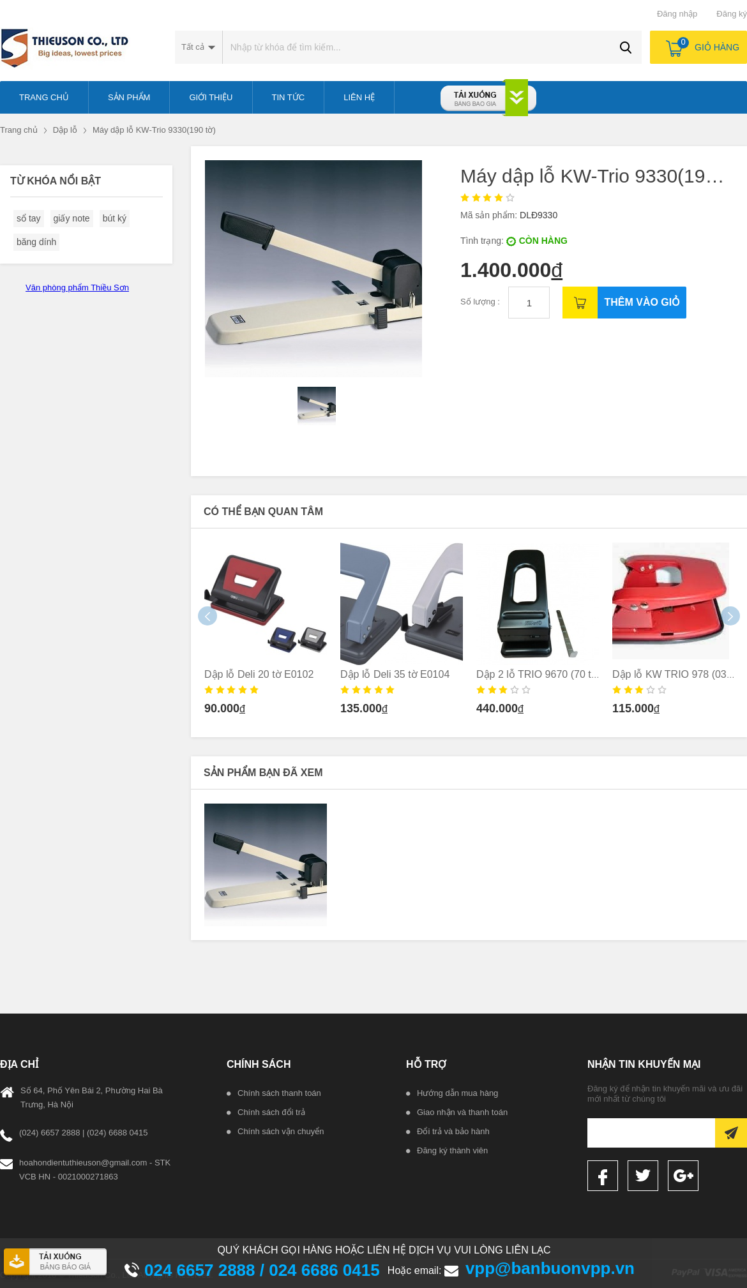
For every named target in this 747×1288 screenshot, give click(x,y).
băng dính (36, 242)
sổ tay (29, 218)
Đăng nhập (677, 14)
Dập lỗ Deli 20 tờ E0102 (258, 674)
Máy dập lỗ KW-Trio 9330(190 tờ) (154, 130)
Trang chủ (19, 130)
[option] (266, 633)
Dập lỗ (65, 130)
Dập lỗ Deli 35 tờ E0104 (394, 674)
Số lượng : (481, 301)
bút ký (114, 218)
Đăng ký (731, 14)
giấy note (72, 218)
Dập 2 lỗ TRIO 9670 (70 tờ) (538, 674)
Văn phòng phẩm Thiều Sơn (77, 287)
